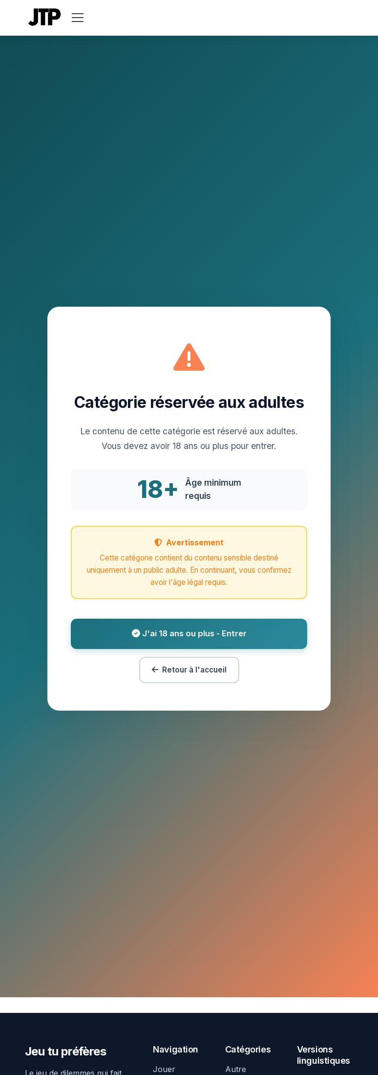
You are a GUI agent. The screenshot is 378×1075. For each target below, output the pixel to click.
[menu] (77, 17)
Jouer (164, 1069)
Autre (235, 1069)
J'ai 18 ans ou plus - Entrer (189, 633)
